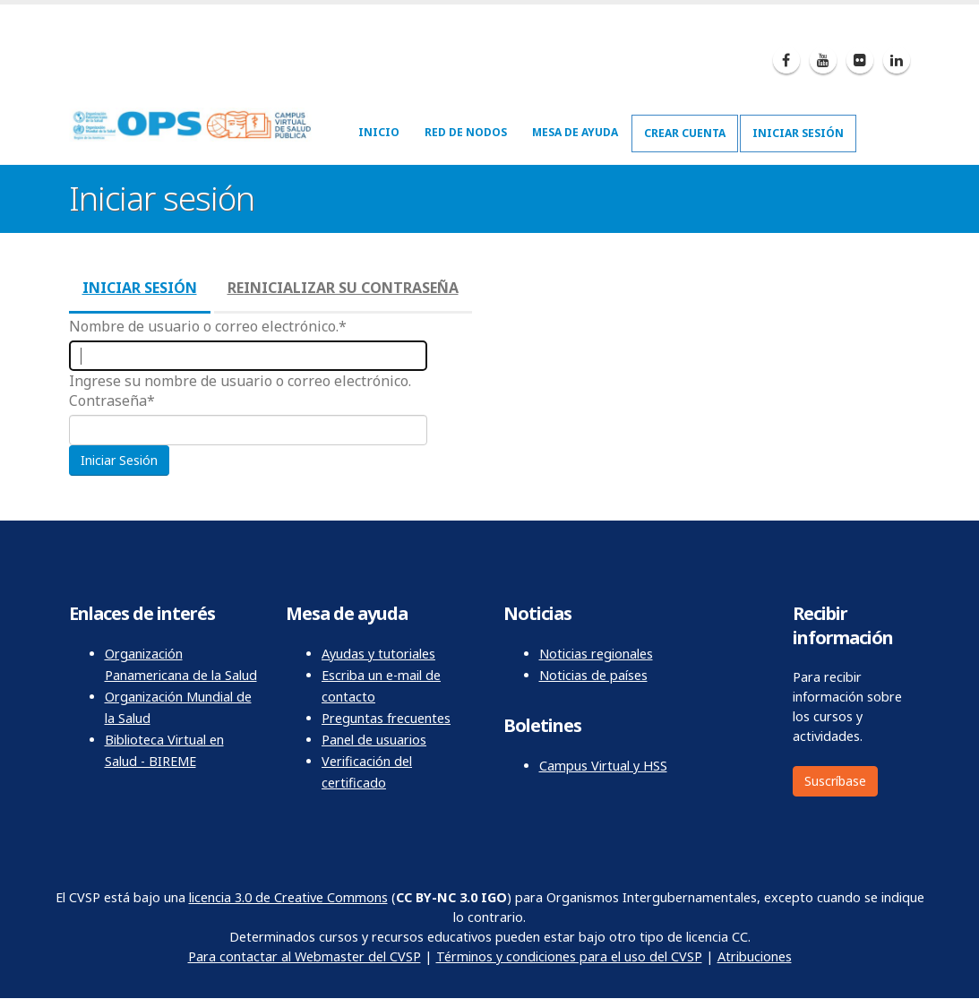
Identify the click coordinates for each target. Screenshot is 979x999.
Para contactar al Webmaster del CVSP (304, 956)
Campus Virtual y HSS (603, 765)
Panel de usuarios (374, 739)
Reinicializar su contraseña (343, 287)
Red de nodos (466, 132)
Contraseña (108, 400)
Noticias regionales (596, 653)
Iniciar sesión (798, 133)
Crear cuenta (685, 133)
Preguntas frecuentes (386, 718)
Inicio (378, 132)
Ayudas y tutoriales (378, 653)
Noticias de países (593, 675)
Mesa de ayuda (575, 132)
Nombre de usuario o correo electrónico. (204, 326)
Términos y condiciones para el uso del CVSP (569, 956)
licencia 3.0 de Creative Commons (288, 897)
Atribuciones (754, 956)
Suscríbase (835, 780)
